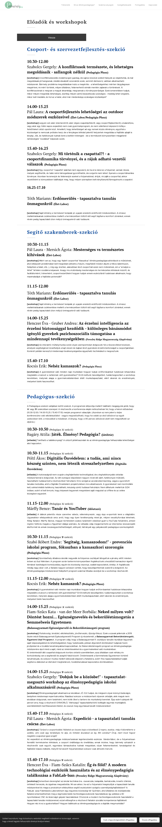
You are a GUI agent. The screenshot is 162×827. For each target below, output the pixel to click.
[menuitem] (66, 5)
